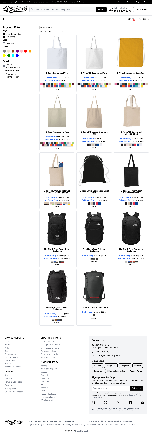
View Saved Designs (50, 348)
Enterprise (98, 371)
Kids (7, 348)
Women (8, 345)
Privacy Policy (11, 388)
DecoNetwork (81, 431)
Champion (45, 378)
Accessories (10, 354)
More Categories (13, 34)
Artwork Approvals (49, 354)
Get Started (141, 9)
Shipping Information (14, 392)
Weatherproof (47, 400)
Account (143, 18)
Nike (43, 390)
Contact (8, 378)
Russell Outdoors (48, 394)
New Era (44, 387)
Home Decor (10, 360)
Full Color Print (12, 77)
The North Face (13, 67)
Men (7, 341)
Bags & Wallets (11, 357)
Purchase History (48, 351)
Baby (7, 351)
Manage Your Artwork (50, 345)
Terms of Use (133, 395)
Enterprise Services (126, 2)
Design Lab (111, 366)
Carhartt (44, 375)
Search (101, 9)
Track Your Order (48, 341)
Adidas (44, 365)
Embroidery (11, 74)
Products (97, 366)
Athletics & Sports (13, 366)
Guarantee (9, 385)
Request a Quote (142, 2)
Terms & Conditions (13, 382)
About (7, 375)
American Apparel (49, 369)
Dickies (44, 372)
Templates (125, 366)
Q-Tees (9, 65)
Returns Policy (136, 371)
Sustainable (11, 37)
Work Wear (10, 363)
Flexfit (43, 384)
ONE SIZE (10, 43)
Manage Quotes (48, 357)
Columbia (45, 381)
